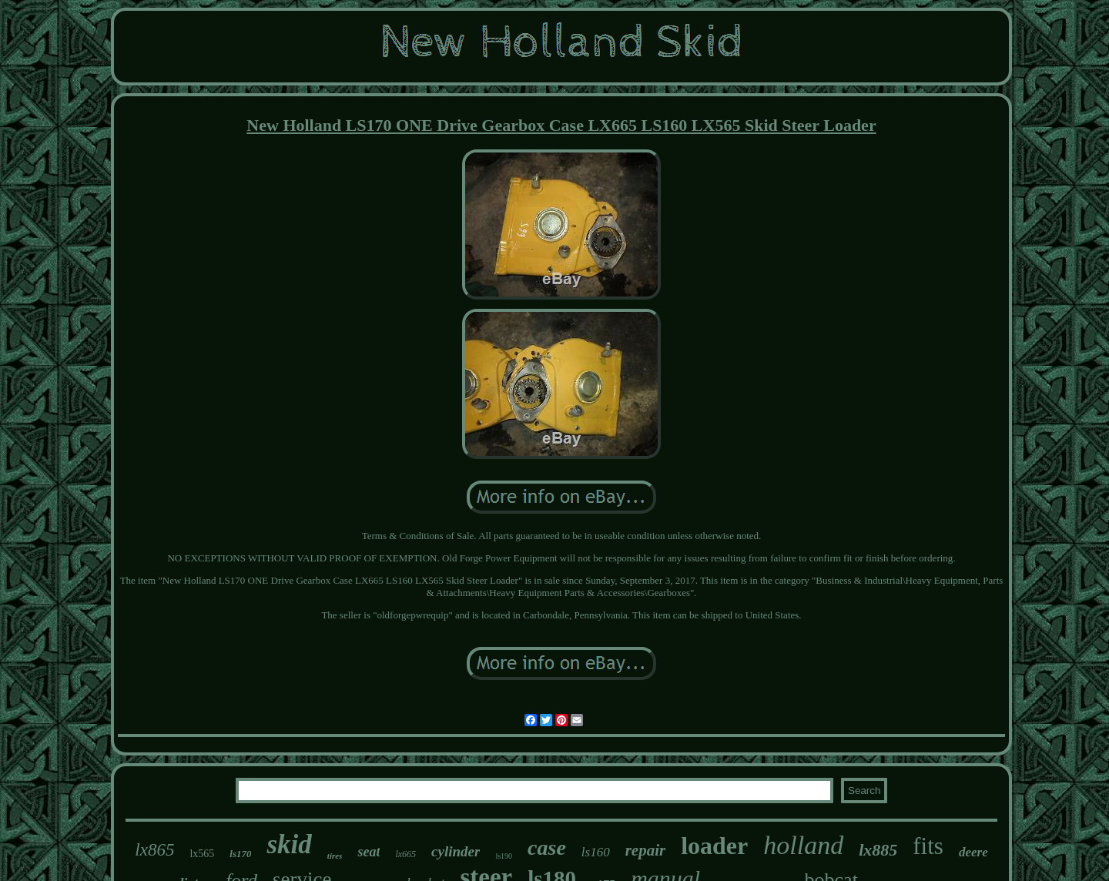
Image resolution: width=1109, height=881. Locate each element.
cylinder (455, 851)
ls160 (595, 852)
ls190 (503, 856)
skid (288, 844)
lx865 (154, 849)
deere (973, 852)
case (547, 847)
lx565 (201, 853)
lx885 (878, 849)
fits (928, 845)
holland (803, 845)
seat (368, 851)
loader (714, 845)
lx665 (405, 854)
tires (335, 855)
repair (645, 850)
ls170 (240, 853)
